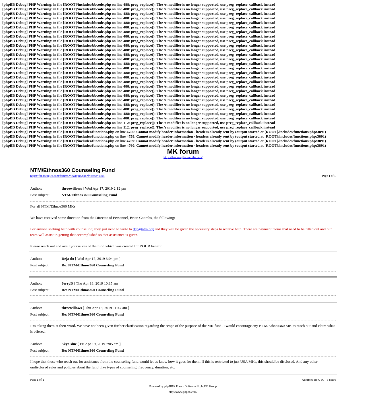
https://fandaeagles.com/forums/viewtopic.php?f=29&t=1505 (67, 175)
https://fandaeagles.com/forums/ (183, 157)
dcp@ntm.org (143, 229)
